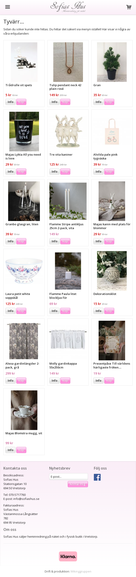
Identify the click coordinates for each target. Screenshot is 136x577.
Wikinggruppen (80, 571)
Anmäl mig (78, 484)
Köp (21, 102)
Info (10, 102)
